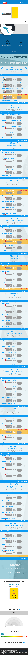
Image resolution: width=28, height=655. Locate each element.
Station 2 (14, 105)
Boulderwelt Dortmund (14, 70)
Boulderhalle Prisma (14, 145)
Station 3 (14, 143)
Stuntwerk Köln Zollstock (14, 107)
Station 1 (14, 67)
